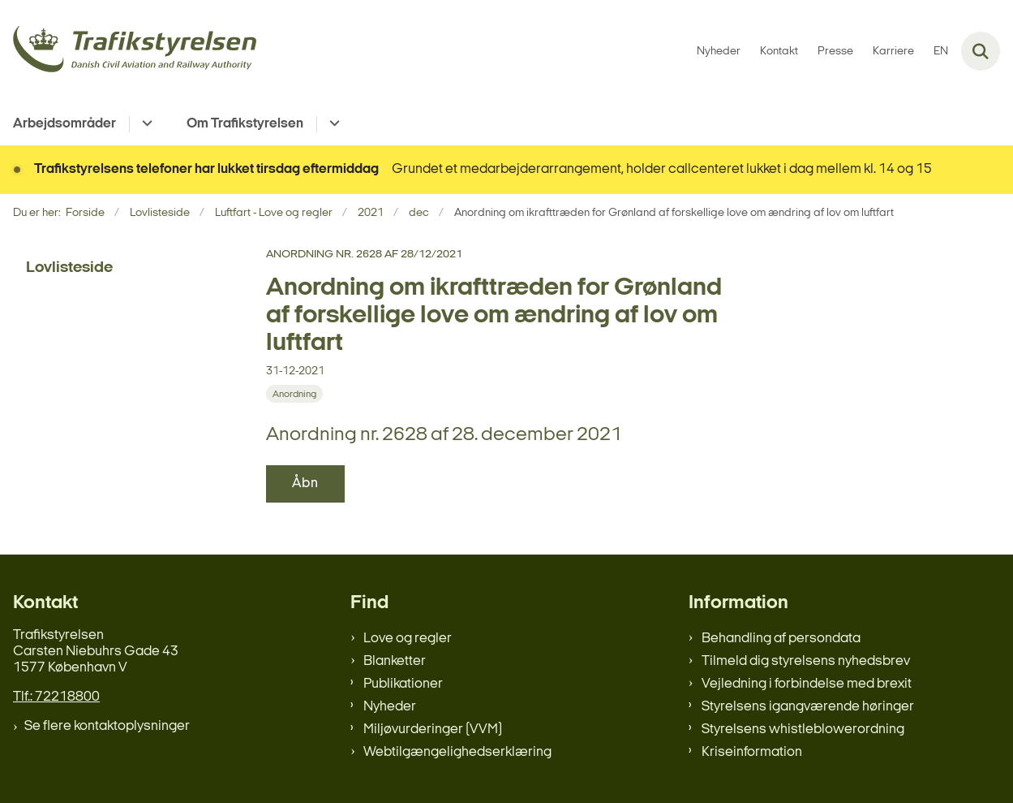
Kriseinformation (752, 752)
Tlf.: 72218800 (56, 697)
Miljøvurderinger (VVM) (432, 729)
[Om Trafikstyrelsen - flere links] (332, 124)
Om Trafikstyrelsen (245, 124)
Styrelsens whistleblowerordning (803, 729)
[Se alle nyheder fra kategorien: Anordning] (294, 394)
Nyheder (389, 707)
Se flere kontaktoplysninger (107, 726)
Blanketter (394, 661)
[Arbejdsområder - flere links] (145, 124)
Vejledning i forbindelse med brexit (807, 684)
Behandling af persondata (781, 638)
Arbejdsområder (64, 124)
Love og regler (407, 638)
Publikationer (403, 684)
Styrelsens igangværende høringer (808, 707)
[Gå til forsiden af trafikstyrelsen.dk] (128, 51)
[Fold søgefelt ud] (980, 51)
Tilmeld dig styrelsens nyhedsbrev (806, 661)
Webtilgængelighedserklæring (457, 752)
